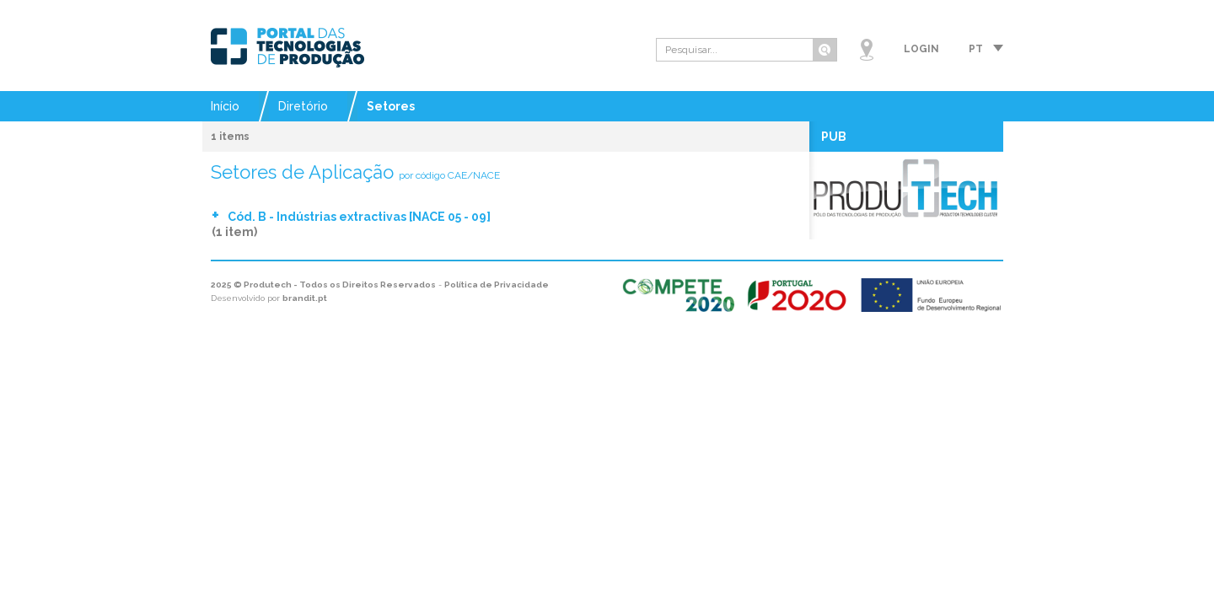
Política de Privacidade (496, 284)
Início (225, 106)
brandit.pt (304, 298)
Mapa (866, 50)
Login (921, 49)
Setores (391, 106)
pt (976, 49)
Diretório (303, 106)
